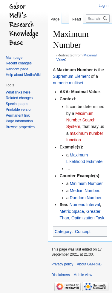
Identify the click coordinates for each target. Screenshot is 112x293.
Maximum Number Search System (81, 120)
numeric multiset (68, 82)
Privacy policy (62, 264)
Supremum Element (71, 76)
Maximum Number (74, 69)
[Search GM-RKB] (98, 18)
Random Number (85, 197)
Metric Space (71, 211)
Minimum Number (86, 183)
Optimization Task (87, 218)
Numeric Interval (85, 204)
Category (63, 231)
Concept (82, 231)
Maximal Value (85, 91)
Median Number (84, 190)
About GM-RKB (89, 264)
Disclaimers (60, 275)
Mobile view (82, 275)
